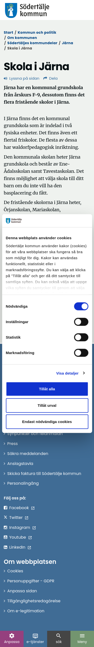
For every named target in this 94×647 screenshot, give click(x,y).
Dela (50, 78)
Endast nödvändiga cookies (47, 422)
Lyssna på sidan (21, 78)
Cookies (15, 571)
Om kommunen (22, 37)
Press (12, 443)
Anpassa (11, 638)
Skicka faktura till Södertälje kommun (44, 473)
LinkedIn (17, 547)
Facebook (19, 508)
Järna (67, 42)
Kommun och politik (37, 32)
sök (59, 638)
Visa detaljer (67, 373)
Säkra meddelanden (27, 453)
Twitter (16, 517)
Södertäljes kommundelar (32, 42)
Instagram (19, 527)
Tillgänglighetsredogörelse (33, 601)
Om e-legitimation (25, 611)
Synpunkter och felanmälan (35, 433)
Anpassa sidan (22, 591)
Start (8, 32)
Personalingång (23, 483)
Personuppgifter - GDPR (30, 581)
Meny (82, 638)
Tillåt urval (47, 405)
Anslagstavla (20, 463)
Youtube (17, 537)
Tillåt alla (47, 389)
